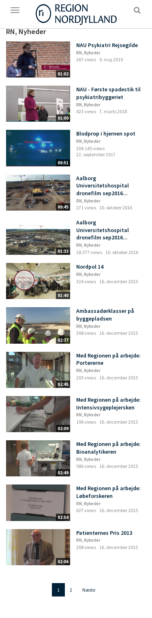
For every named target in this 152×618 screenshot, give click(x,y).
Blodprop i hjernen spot (105, 133)
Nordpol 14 (89, 266)
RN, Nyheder (88, 53)
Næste (88, 590)
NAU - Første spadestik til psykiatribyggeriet (108, 93)
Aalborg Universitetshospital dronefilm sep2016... (102, 185)
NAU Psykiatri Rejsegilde (107, 45)
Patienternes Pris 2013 (104, 532)
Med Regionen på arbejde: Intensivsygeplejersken (108, 403)
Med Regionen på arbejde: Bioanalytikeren (108, 447)
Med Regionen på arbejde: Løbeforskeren (108, 492)
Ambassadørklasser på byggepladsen (105, 314)
